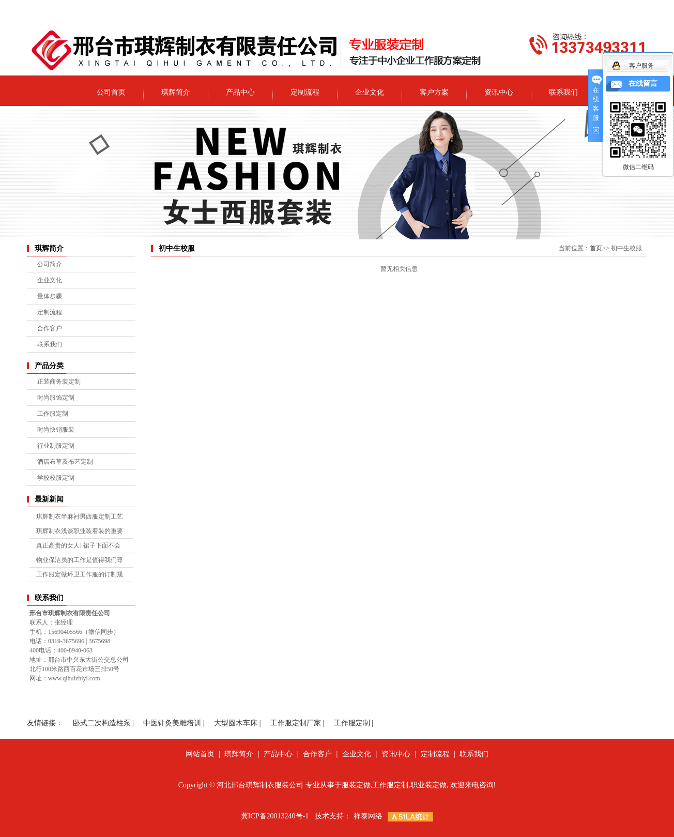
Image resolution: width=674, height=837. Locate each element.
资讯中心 (498, 92)
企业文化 (369, 92)
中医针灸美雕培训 (172, 723)
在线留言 (643, 83)
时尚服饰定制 (55, 397)
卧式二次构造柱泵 (102, 723)
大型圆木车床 (235, 723)
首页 (596, 248)
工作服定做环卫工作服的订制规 (79, 574)
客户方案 (434, 92)
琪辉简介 (175, 92)
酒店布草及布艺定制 (65, 461)
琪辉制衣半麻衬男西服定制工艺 (79, 516)
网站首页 (200, 754)
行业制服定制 (55, 445)
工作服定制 (52, 413)
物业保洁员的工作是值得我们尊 (79, 560)
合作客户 (49, 328)
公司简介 (49, 264)
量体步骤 (49, 296)
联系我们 (563, 92)
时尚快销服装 (55, 429)
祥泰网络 (368, 816)
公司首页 (111, 92)
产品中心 (240, 92)
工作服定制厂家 (295, 723)
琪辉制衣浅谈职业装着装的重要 (79, 531)
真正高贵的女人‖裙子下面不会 (78, 545)
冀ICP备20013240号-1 (275, 816)
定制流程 (304, 92)
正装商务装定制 (59, 381)
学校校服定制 (55, 477)
